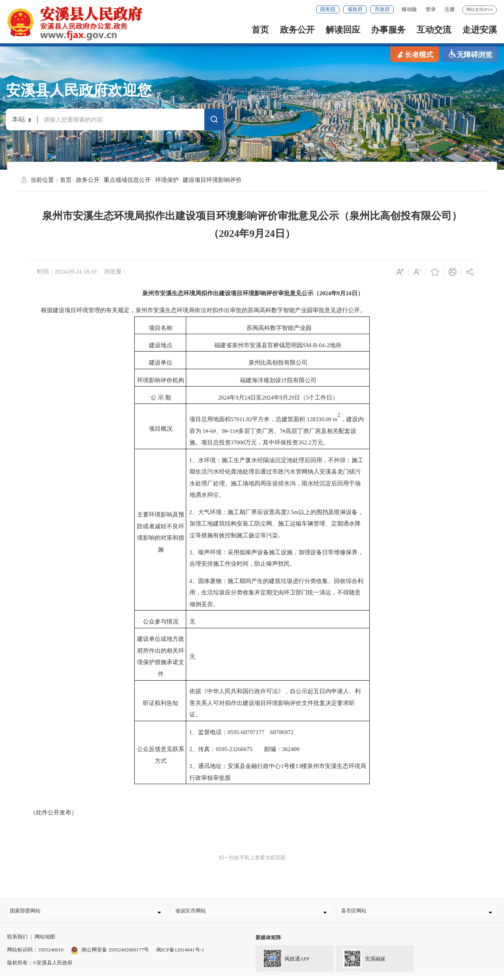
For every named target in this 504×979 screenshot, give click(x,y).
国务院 (327, 9)
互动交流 (434, 30)
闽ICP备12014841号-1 (180, 954)
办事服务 (388, 30)
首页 (260, 30)
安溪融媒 (360, 961)
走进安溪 (479, 30)
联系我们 (17, 941)
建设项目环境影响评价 (212, 180)
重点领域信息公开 (127, 180)
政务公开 (297, 30)
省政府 (355, 9)
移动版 (409, 9)
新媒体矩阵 (268, 941)
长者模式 (414, 54)
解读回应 (343, 30)
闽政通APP (282, 961)
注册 (450, 9)
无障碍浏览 (470, 54)
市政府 (382, 9)
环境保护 (167, 180)
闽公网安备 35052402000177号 (109, 954)
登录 (431, 9)
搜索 (214, 120)
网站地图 (45, 941)
